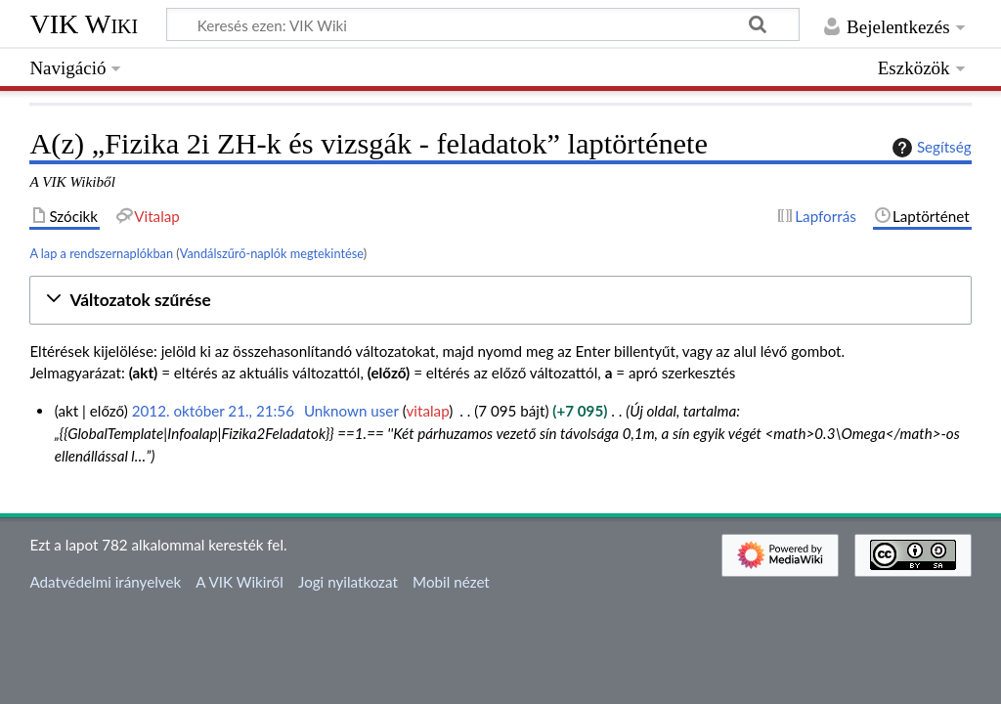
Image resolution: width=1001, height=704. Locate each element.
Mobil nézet (451, 582)
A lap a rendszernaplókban (101, 253)
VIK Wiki (83, 24)
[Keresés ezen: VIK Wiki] (483, 24)
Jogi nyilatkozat (348, 582)
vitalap (428, 410)
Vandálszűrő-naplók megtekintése (272, 253)
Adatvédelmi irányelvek (105, 582)
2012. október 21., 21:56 (213, 410)
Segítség (930, 147)
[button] (500, 301)
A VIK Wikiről (239, 582)
